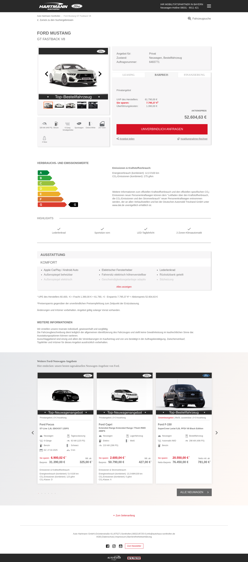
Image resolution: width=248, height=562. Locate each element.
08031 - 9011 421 (189, 7)
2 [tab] (42, 493)
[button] (47, 74)
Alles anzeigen (124, 286)
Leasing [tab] (128, 74)
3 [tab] (45, 493)
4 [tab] (49, 493)
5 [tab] (52, 493)
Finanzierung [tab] (194, 74)
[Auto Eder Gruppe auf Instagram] (114, 546)
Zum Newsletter (134, 546)
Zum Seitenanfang (125, 515)
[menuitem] (199, 20)
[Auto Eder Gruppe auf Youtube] (120, 546)
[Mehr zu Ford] (76, 6)
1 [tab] (39, 493)
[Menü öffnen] (208, 6)
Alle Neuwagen (195, 492)
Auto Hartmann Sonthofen (48, 16)
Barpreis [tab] (161, 74)
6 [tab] (55, 493)
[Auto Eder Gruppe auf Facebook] (107, 546)
